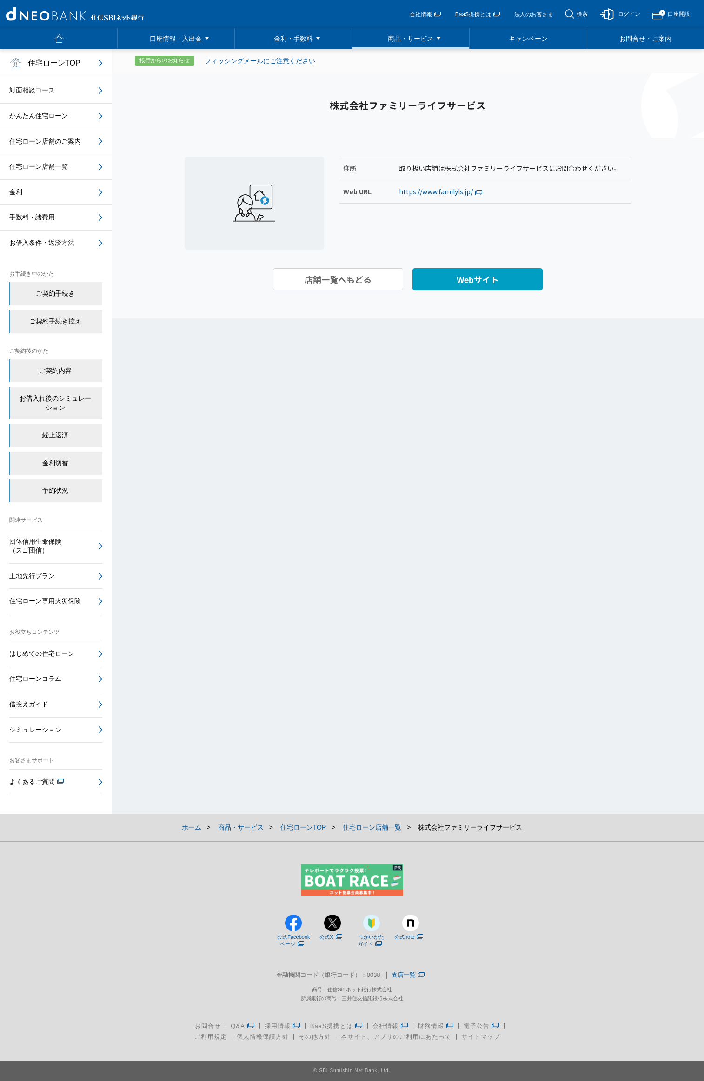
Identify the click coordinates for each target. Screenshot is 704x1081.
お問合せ (208, 1026)
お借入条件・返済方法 (41, 242)
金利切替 (55, 463)
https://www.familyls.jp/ (440, 192)
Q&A (242, 1026)
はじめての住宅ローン (41, 653)
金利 (15, 192)
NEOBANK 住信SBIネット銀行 (75, 14)
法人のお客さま (533, 14)
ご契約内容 (55, 370)
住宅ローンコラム (35, 678)
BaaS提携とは (477, 14)
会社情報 (425, 14)
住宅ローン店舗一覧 (38, 166)
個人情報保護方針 (263, 1037)
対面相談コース (32, 90)
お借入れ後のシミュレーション (55, 403)
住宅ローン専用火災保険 (45, 601)
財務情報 (436, 1026)
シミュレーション (35, 729)
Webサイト (478, 279)
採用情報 (282, 1026)
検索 (582, 14)
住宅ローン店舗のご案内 (45, 141)
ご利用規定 (210, 1037)
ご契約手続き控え (55, 321)
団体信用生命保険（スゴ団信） (35, 546)
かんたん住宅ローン (38, 115)
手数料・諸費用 (32, 217)
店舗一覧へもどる (338, 279)
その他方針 (315, 1037)
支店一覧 (408, 975)
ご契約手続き (55, 293)
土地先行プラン (32, 576)
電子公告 (481, 1026)
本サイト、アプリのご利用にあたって (396, 1037)
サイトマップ (480, 1037)
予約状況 (55, 490)
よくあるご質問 (36, 781)
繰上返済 (55, 435)
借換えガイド (28, 704)
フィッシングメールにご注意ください (260, 61)
